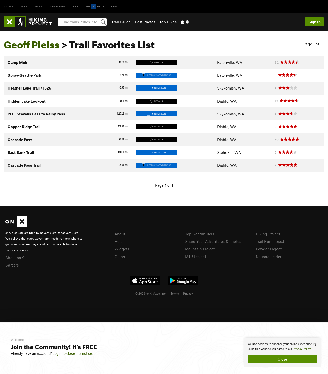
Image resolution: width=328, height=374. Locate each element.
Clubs (120, 256)
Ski (75, 6)
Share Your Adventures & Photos (213, 241)
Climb (9, 6)
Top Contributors (199, 234)
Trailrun (57, 6)
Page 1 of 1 (312, 44)
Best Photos (145, 21)
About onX (14, 257)
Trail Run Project (270, 241)
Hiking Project (268, 234)
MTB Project (195, 256)
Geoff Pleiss (32, 43)
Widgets (122, 249)
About (120, 234)
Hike (39, 6)
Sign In (314, 21)
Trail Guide (121, 21)
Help (119, 241)
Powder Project (269, 249)
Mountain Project (200, 249)
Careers (12, 265)
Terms (175, 293)
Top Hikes (168, 21)
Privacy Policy (302, 349)
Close (282, 359)
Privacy (188, 293)
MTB (24, 6)
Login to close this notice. (73, 353)
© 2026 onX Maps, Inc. (150, 293)
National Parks (268, 256)
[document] (282, 352)
